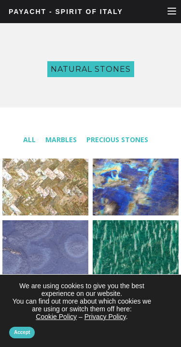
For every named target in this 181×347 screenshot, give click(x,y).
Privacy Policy (104, 316)
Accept (22, 332)
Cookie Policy (57, 316)
